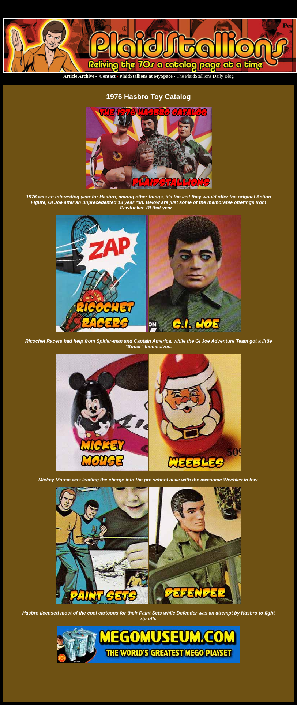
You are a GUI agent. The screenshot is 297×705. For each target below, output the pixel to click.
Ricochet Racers (44, 341)
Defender (187, 613)
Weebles (233, 479)
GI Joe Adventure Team (221, 341)
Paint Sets (150, 613)
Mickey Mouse (54, 479)
